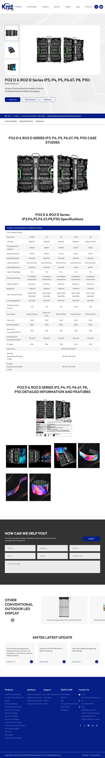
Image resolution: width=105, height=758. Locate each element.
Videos (46, 701)
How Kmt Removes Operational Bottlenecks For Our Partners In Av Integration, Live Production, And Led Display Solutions (19, 652)
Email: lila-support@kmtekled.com (89, 695)
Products (16, 116)
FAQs (45, 704)
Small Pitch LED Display (13, 694)
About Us (64, 697)
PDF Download (30, 100)
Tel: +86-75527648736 (86, 702)
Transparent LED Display (13, 707)
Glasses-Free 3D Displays (13, 738)
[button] (13, 620)
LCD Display (9, 735)
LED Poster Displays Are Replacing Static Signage (84, 650)
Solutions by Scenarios (34, 694)
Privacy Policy (95, 755)
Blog (62, 701)
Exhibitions (64, 710)
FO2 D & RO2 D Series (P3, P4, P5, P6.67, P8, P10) (64, 116)
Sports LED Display (11, 716)
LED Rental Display (11, 704)
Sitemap (85, 755)
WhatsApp (47, 100)
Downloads (47, 697)
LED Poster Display (11, 713)
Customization (66, 694)
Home (9, 116)
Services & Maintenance (52, 694)
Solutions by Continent (34, 701)
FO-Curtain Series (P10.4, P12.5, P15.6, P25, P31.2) (64, 620)
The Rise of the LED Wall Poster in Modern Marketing (51, 650)
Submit (91, 539)
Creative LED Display (12, 719)
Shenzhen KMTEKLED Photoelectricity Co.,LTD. (30, 755)
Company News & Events (69, 704)
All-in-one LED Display (12, 710)
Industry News (65, 707)
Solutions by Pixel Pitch (34, 704)
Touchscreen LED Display (13, 722)
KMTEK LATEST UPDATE (52, 637)
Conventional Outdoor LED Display (33, 116)
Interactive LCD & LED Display (15, 725)
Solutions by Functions (34, 697)
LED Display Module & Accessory (12, 730)
